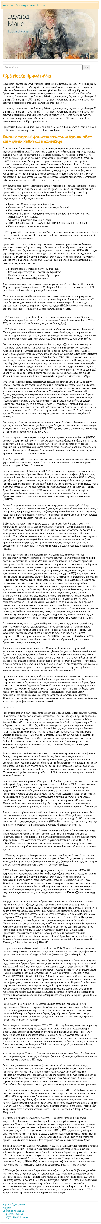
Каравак (7, 1208)
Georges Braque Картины (15, 1217)
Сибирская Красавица (13, 1211)
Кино (32, 5)
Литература (22, 5)
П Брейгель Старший (13, 1214)
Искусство (8, 5)
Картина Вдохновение (14, 1204)
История (41, 5)
